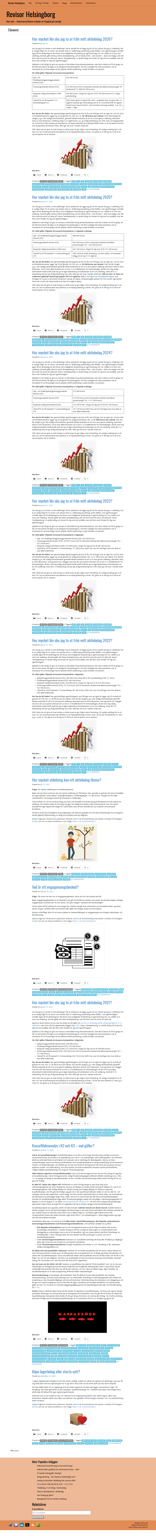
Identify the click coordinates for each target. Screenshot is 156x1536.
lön (100, 184)
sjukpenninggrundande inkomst (103, 186)
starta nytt (89, 1443)
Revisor (83, 186)
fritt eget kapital (102, 876)
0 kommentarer (94, 189)
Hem (30, 3)
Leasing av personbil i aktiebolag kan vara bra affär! (56, 1481)
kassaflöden (72, 1356)
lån (40, 995)
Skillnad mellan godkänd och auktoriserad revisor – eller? (58, 1469)
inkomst (83, 184)
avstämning (114, 989)
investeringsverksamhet (41, 1356)
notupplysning (51, 1361)
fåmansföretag (81, 876)
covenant (59, 992)
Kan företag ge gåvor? (45, 1495)
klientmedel (97, 1356)
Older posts (14, 1451)
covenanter (69, 992)
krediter (60, 1359)
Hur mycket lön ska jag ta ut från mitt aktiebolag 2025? (72, 197)
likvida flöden (80, 1359)
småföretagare (51, 189)
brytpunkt (107, 181)
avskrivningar (83, 1348)
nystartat (36, 879)
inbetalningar (83, 1353)
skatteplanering (38, 189)
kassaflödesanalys (84, 1356)
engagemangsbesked (93, 992)
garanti (111, 992)
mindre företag (116, 1359)
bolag (108, 1440)
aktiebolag (75, 874)
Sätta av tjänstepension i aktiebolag (50, 1492)
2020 (77, 1025)
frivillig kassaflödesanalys (67, 1353)
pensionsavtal (54, 186)
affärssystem (81, 1345)
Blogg (64, 3)
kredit (35, 995)
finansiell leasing (88, 1350)
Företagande (52, 181)
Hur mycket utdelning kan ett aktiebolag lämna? (66, 780)
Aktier (104, 1345)
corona (115, 764)
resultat (44, 879)
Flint (134, 1527)
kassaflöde (62, 1356)
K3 (56, 1356)
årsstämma (111, 874)
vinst (84, 189)
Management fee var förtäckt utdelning (51, 1499)
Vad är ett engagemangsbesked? (55, 887)
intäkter (104, 1353)
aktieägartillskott (94, 1345)
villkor (94, 995)
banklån (45, 992)
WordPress (144, 1525)
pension (45, 186)
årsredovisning (100, 874)
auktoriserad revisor (40, 876)
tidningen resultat (55, 879)
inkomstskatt (92, 184)
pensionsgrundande (68, 186)
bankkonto (36, 992)
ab (82, 181)
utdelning (77, 189)
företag (54, 1353)
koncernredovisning (39, 1359)
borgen (51, 992)
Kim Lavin (113, 876)
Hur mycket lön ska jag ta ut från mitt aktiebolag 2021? (72, 1002)
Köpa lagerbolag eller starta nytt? (56, 1371)
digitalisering (117, 1440)
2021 (73, 1130)
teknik (93, 1361)
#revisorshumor (76, 3)
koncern (105, 1356)
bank (121, 989)
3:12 (78, 181)
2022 (73, 764)
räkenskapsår (72, 1361)
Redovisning (52, 989)
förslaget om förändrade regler (100, 276)
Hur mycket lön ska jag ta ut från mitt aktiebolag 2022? (72, 640)
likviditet (90, 1359)
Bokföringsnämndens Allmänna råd (76, 1202)
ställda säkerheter (69, 995)
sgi (89, 186)
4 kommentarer (94, 493)
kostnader (51, 1359)
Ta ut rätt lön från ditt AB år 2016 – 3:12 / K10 (55, 1484)
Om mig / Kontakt (42, 3)
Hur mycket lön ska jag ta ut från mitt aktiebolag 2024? (72, 352)
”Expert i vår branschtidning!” (83, 821)
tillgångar (100, 1361)
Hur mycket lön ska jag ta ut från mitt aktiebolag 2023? (72, 501)
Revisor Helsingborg (16, 3)
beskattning (98, 181)
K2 (52, 1356)
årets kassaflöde (113, 1345)
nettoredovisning (39, 1361)
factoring (77, 1350)
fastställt (91, 876)
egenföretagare (38, 184)
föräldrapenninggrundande (55, 184)
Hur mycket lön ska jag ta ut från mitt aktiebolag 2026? (72, 39)
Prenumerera (90, 3)
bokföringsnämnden (96, 1348)
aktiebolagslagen (87, 874)
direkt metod (67, 1350)
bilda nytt (101, 1440)
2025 (73, 181)
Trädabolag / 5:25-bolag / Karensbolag (51, 1488)
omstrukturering (70, 1443)
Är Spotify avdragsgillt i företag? (49, 1473)
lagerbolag (58, 1443)
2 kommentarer (94, 1138)
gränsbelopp (74, 184)
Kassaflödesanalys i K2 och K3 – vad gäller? (63, 1145)
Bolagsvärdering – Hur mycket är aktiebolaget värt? (56, 1477)
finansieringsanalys (102, 1350)
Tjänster (55, 3)
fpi (67, 184)
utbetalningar (110, 1361)
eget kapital (63, 876)
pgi (78, 186)
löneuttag (117, 184)
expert (71, 876)
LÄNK (35, 821)
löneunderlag (107, 184)
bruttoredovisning (39, 1350)
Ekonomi (43, 181)
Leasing (71, 1359)
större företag (84, 1361)
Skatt (60, 181)
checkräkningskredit (54, 1350)
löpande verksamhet (102, 1359)
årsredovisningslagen (52, 1348)
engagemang (79, 992)
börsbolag (108, 1348)
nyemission (62, 1361)
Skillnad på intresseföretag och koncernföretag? (55, 1466)
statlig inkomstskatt (65, 189)
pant (44, 995)
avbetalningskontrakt (69, 1348)
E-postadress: (38, 1509)
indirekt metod (95, 1353)
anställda (88, 181)
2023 (73, 485)
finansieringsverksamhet (41, 1353)
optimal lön (36, 186)
